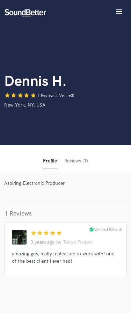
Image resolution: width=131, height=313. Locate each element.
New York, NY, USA (24, 105)
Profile (50, 161)
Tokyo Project (78, 242)
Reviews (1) (76, 161)
